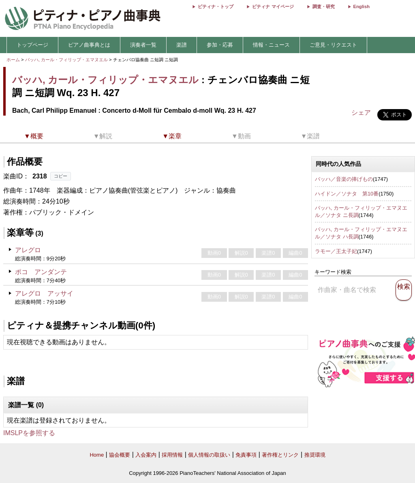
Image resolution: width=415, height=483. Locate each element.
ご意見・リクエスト (333, 45)
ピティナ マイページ (272, 6)
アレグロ (28, 250)
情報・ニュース (271, 45)
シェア (361, 112)
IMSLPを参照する (29, 432)
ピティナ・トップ (215, 6)
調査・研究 (323, 6)
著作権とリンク (280, 455)
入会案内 (145, 455)
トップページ (32, 45)
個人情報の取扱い (209, 455)
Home (97, 455)
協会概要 (119, 455)
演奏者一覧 (143, 45)
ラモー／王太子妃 (336, 251)
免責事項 (246, 455)
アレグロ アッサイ (44, 293)
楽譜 (181, 45)
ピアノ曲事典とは (89, 45)
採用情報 (172, 455)
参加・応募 (220, 45)
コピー (60, 176)
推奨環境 (314, 455)
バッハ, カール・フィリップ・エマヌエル (66, 59)
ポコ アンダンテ (41, 271)
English (361, 6)
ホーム (13, 59)
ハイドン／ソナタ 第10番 (347, 194)
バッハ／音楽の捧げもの (344, 179)
